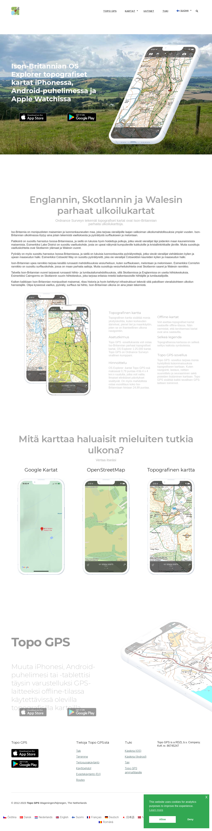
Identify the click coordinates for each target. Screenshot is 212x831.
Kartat (130, 11)
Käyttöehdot (83, 768)
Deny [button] (190, 819)
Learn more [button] (156, 810)
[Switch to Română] (106, 822)
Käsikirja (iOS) (133, 751)
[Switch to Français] (94, 817)
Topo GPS (110, 11)
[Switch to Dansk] (25, 817)
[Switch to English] (62, 817)
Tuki (165, 11)
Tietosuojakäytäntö (87, 762)
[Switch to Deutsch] (111, 817)
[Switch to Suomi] (77, 817)
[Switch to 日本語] (128, 817)
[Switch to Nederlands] (43, 817)
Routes (80, 780)
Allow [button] (162, 819)
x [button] (206, 797)
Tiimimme (82, 756)
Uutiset (148, 11)
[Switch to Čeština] (10, 817)
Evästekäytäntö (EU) (88, 774)
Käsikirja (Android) (135, 756)
